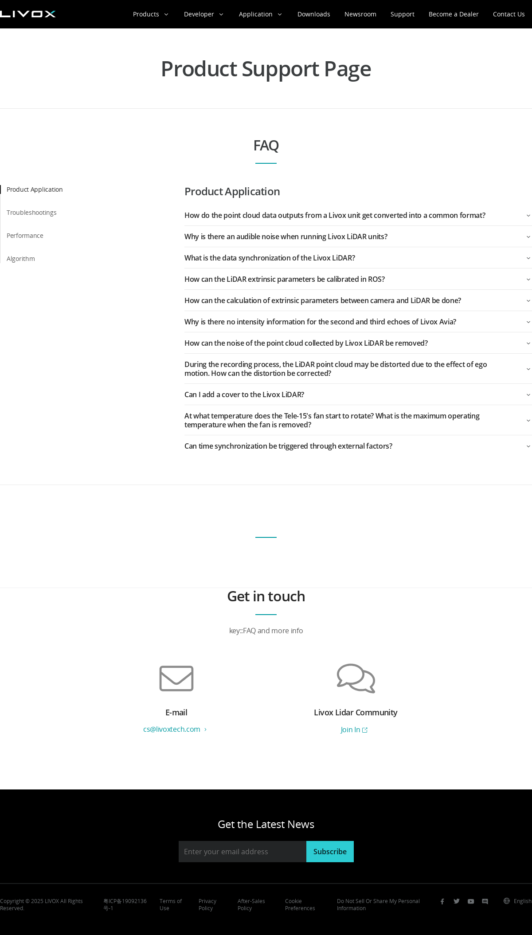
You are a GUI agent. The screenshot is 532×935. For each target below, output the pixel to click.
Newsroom (360, 14)
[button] (358, 215)
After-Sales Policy (251, 905)
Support (403, 14)
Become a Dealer (454, 14)
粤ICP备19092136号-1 (125, 905)
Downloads (313, 14)
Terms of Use (171, 905)
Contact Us (509, 14)
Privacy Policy (207, 905)
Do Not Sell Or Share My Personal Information (378, 905)
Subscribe (330, 851)
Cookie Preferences (300, 905)
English (517, 901)
